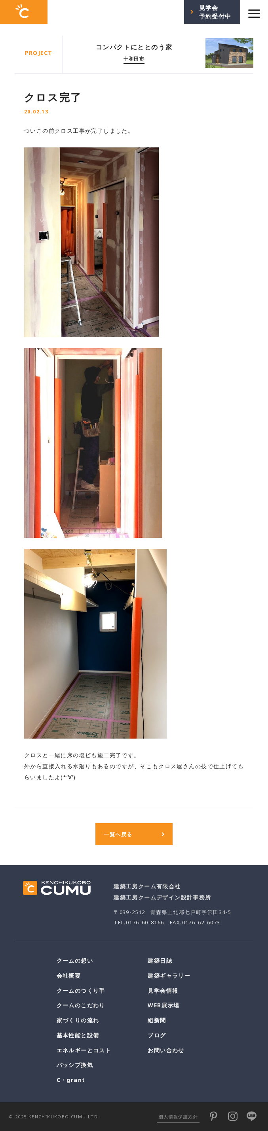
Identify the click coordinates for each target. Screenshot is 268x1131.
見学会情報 (163, 990)
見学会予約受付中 (215, 12)
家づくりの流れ (78, 1020)
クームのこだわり (81, 1005)
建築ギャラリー (169, 975)
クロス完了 (53, 97)
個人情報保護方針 (178, 1117)
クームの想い (75, 960)
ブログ (157, 1035)
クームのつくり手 (81, 990)
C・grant (71, 1080)
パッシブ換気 (75, 1065)
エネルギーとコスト (84, 1050)
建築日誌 (160, 960)
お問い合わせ (166, 1050)
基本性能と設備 (78, 1035)
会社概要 (69, 975)
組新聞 (157, 1020)
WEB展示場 (163, 1005)
